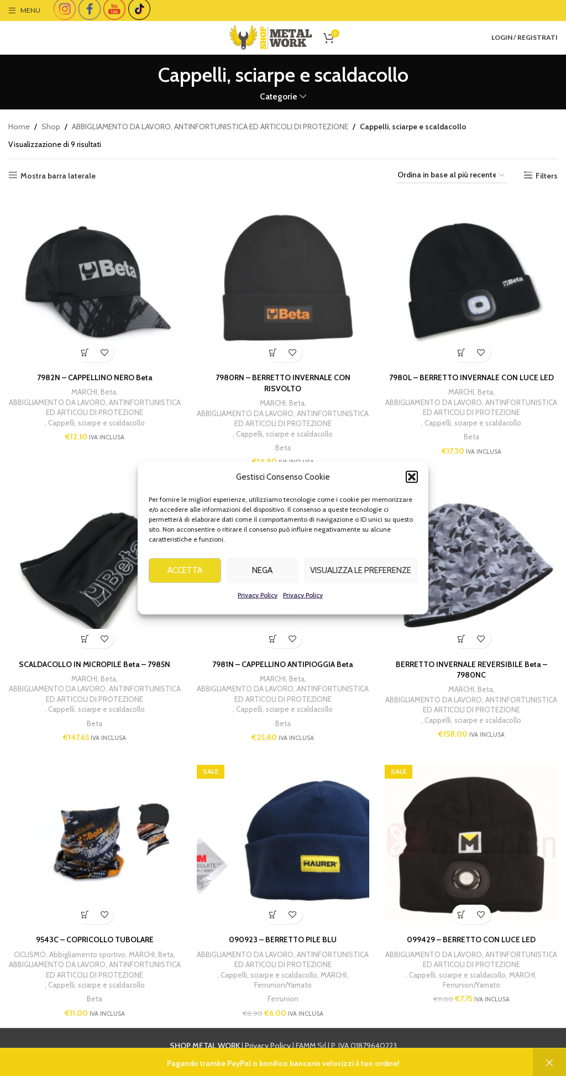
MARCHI (84, 391)
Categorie (278, 96)
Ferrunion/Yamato (283, 985)
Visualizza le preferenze (360, 588)
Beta (108, 391)
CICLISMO (29, 954)
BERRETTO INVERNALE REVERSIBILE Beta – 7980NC (471, 669)
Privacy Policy (257, 612)
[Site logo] (270, 36)
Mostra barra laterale (58, 175)
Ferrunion (283, 999)
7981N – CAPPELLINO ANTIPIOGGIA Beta (282, 664)
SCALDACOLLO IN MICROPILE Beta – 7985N (94, 664)
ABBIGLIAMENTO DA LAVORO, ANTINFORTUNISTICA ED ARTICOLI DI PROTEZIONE (210, 127)
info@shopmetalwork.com (461, 1058)
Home (19, 127)
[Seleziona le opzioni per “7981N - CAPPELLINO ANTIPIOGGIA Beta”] (273, 638)
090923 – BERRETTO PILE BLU (283, 940)
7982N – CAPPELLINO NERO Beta (94, 377)
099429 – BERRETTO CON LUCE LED (471, 940)
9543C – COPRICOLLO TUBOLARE (94, 940)
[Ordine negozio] (451, 175)
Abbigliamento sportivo (87, 954)
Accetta (184, 588)
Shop (50, 127)
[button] (411, 494)
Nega (262, 588)
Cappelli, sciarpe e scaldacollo (96, 422)
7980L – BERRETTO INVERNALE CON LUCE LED (471, 377)
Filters (547, 175)
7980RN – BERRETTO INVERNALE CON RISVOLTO (283, 382)
